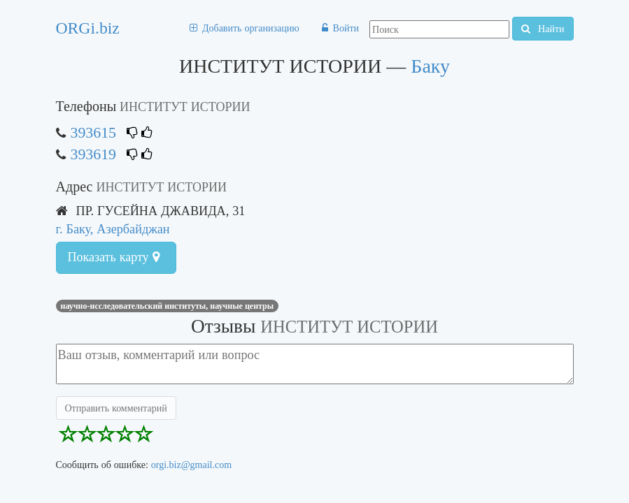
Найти (542, 29)
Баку (430, 66)
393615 (93, 132)
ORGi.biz (88, 28)
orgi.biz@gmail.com (191, 464)
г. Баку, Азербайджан (113, 228)
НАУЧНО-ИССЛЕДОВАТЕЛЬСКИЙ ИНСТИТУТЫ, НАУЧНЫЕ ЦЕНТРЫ (167, 306)
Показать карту (114, 257)
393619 (93, 154)
